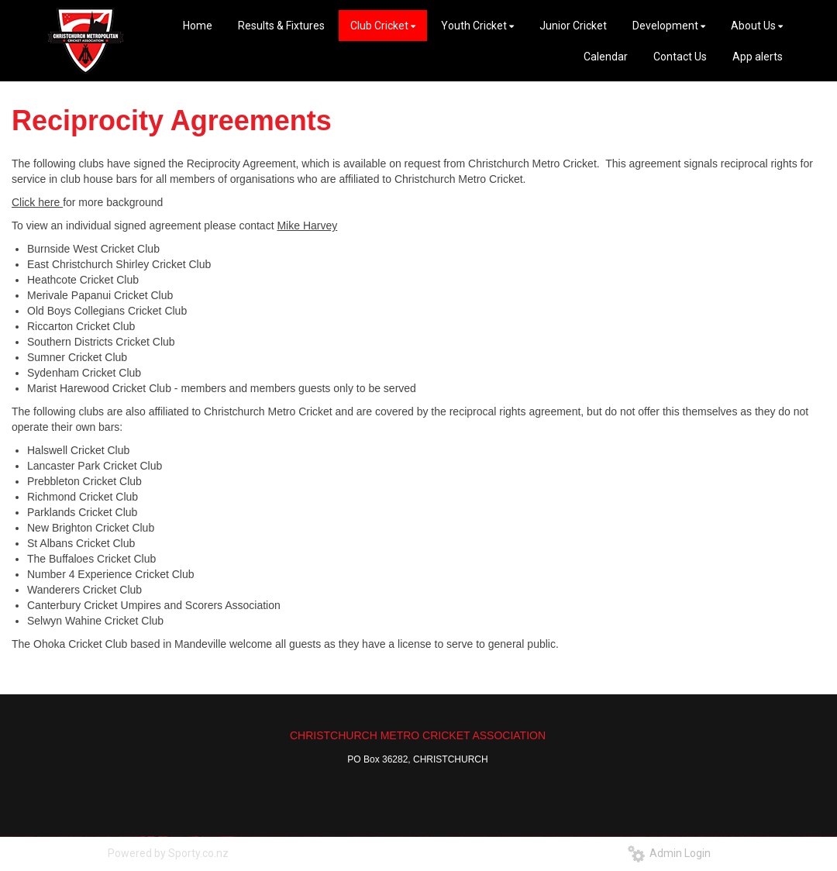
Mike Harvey (307, 225)
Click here (37, 202)
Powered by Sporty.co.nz (168, 853)
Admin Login (669, 853)
